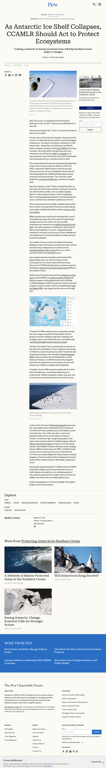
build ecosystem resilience (60, 277)
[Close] (103, 764)
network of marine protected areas (54, 268)
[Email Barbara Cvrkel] (35, 526)
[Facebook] (63, 751)
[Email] (90, 124)
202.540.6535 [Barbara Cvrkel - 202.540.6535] (39, 523)
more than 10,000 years (48, 179)
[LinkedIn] (70, 751)
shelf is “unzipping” (59, 153)
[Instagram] (66, 751)
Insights (7, 725)
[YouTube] (76, 751)
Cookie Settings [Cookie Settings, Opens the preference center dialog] (96, 763)
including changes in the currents (42, 250)
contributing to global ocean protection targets (48, 342)
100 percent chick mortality (40, 444)
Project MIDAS (61, 148)
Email (80, 120)
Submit (90, 130)
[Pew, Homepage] (53, 4)
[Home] (23, 685)
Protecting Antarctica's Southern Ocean (50, 541)
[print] (20, 75)
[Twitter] (74, 751)
